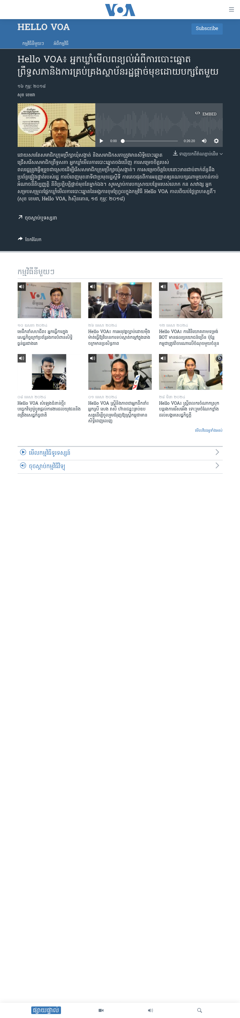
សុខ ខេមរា (26, 95)
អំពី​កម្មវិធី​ (61, 44)
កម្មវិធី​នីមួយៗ (33, 44)
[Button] (30, 241)
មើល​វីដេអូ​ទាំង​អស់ (209, 431)
